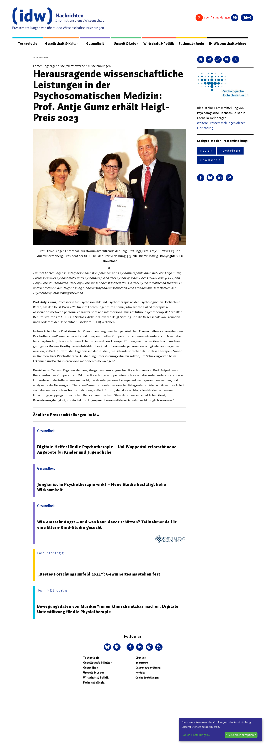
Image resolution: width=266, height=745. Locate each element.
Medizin (206, 150)
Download (110, 261)
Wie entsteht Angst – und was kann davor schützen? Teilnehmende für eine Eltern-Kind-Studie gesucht (107, 524)
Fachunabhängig (191, 43)
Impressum (141, 662)
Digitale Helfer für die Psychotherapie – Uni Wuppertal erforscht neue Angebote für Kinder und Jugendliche (107, 449)
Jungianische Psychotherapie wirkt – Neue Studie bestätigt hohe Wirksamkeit (101, 487)
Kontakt (139, 672)
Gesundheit (95, 43)
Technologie (27, 43)
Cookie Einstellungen (147, 677)
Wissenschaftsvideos (227, 43)
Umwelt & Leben (126, 43)
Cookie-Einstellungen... (196, 735)
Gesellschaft (210, 160)
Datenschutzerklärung (147, 667)
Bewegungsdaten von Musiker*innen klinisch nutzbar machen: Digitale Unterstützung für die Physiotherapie (108, 609)
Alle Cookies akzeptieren (241, 735)
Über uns (140, 657)
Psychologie (230, 150)
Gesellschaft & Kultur (61, 43)
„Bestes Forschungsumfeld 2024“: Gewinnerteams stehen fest (98, 574)
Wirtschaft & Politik (158, 43)
